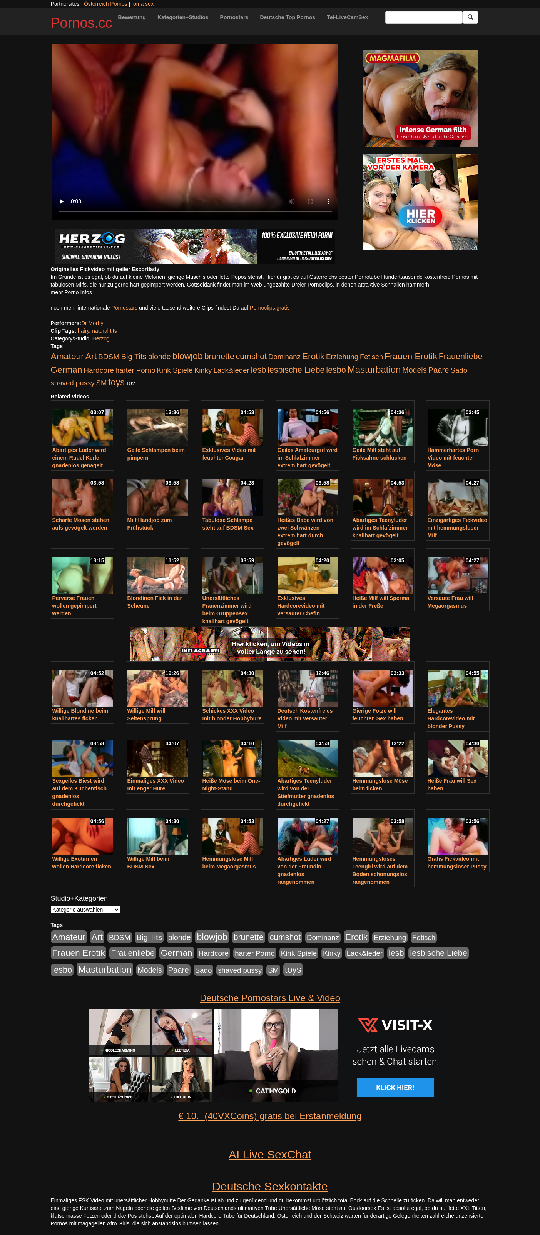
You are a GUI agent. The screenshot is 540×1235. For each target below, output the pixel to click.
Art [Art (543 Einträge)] (91, 356)
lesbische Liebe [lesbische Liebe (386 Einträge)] (295, 370)
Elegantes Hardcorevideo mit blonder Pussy (451, 718)
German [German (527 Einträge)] (66, 370)
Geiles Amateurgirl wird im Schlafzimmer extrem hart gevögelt (308, 457)
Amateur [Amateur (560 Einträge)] (67, 356)
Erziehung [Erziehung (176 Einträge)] (342, 357)
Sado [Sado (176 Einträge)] (459, 370)
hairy (83, 331)
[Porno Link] (195, 246)
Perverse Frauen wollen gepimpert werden (74, 606)
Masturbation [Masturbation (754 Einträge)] (374, 369)
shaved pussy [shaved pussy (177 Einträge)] (73, 383)
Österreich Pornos (105, 4)
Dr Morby (92, 323)
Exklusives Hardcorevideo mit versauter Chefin (301, 606)
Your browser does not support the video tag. (195, 132)
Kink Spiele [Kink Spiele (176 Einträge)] (174, 370)
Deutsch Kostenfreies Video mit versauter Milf (305, 718)
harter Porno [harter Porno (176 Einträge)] (135, 370)
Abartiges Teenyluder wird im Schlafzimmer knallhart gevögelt (380, 527)
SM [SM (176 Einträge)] (101, 383)
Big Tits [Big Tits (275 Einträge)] (133, 356)
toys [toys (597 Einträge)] (116, 382)
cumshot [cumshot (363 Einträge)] (251, 356)
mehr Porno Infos (71, 292)
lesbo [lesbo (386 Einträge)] (336, 370)
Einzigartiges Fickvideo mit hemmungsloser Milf (458, 527)
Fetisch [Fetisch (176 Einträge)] (371, 357)
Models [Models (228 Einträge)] (414, 370)
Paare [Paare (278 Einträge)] (438, 370)
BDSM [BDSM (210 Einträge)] (109, 357)
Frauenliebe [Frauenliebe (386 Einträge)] (461, 356)
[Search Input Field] (424, 17)
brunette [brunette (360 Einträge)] (219, 356)
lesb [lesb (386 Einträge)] (258, 370)
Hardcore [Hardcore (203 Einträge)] (99, 370)
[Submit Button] (470, 17)
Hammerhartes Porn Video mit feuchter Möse (453, 457)
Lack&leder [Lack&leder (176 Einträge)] (231, 370)
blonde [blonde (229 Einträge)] (159, 356)
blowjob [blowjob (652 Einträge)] (187, 356)
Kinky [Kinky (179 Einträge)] (203, 370)
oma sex (143, 4)
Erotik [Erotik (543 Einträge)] (313, 356)
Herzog (101, 338)
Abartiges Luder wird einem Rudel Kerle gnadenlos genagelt (79, 457)
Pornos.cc (81, 23)
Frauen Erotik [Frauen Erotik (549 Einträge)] (411, 356)
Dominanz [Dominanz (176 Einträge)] (284, 357)
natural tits (104, 331)
